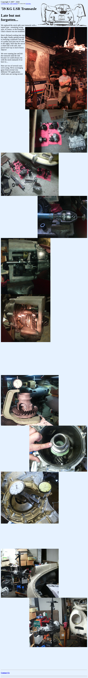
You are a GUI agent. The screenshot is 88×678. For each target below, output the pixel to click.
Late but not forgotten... (10, 17)
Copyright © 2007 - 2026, (9, 3)
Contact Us (5, 673)
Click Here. (28, 3)
